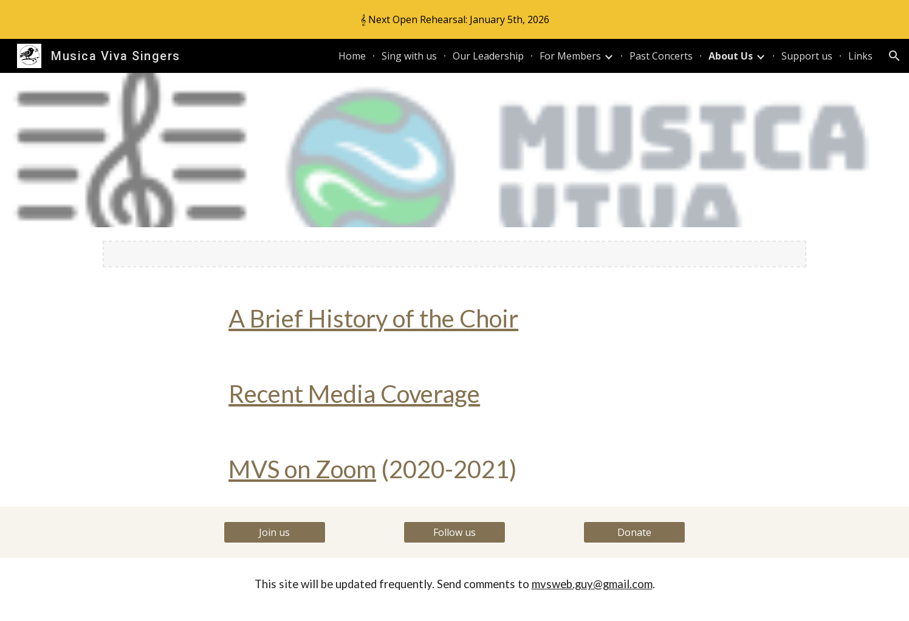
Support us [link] (806, 56)
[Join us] (274, 532)
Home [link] (352, 56)
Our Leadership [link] (488, 56)
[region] (454, 19)
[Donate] (634, 532)
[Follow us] (454, 532)
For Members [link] (570, 56)
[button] (894, 55)
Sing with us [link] (409, 56)
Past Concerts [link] (661, 56)
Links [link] (860, 56)
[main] (454, 318)
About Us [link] (730, 56)
